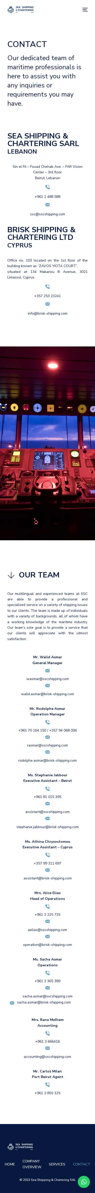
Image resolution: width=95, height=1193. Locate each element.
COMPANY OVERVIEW (32, 1164)
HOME (10, 1164)
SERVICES (57, 1164)
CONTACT (81, 1164)
